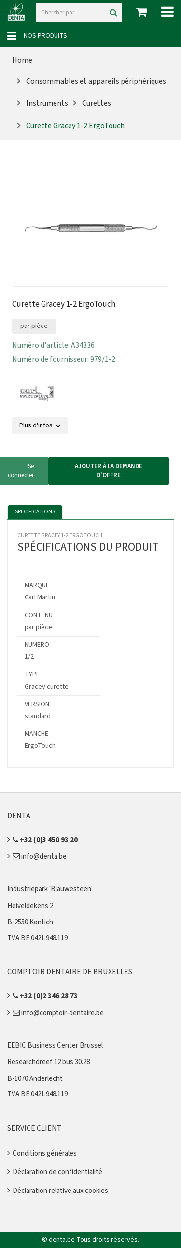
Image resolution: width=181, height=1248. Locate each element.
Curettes (96, 103)
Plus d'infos (39, 425)
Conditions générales (45, 1154)
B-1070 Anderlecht (35, 1079)
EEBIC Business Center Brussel (55, 1045)
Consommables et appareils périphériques (96, 81)
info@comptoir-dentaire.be (58, 1013)
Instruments (47, 103)
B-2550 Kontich (30, 922)
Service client (34, 1128)
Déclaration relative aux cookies (60, 1191)
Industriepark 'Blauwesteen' (50, 889)
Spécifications (35, 512)
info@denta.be (40, 856)
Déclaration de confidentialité (57, 1172)
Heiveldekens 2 (30, 906)
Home (22, 60)
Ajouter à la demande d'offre (108, 471)
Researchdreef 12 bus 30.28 (48, 1062)
